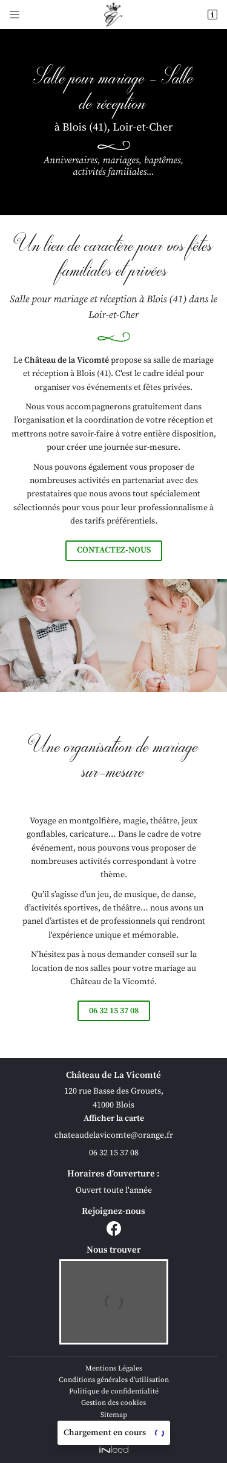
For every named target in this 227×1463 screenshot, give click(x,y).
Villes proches (113, 1426)
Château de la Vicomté (66, 360)
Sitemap (113, 1414)
